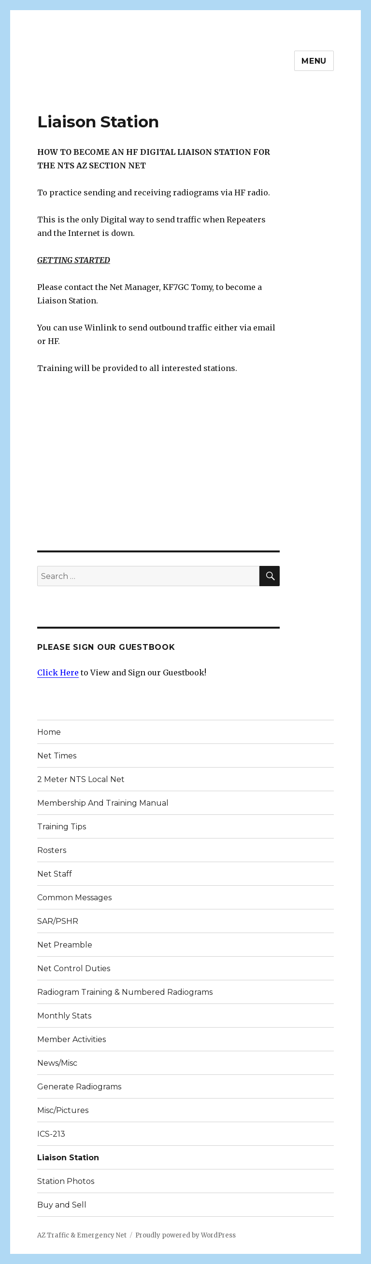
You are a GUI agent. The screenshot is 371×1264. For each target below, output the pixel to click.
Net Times (56, 755)
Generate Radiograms (79, 1086)
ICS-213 (51, 1134)
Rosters (51, 850)
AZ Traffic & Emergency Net (82, 1235)
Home (49, 732)
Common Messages (74, 897)
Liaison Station (68, 1157)
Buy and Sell (61, 1204)
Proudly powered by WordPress (185, 1235)
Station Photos (65, 1181)
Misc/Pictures (62, 1110)
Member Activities (71, 1039)
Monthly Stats (64, 1015)
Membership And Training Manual (103, 803)
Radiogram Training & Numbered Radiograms (125, 992)
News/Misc (57, 1063)
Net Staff (54, 874)
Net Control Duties (73, 968)
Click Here (58, 672)
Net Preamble (64, 944)
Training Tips (61, 826)
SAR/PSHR (57, 921)
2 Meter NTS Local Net (81, 779)
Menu (314, 61)
